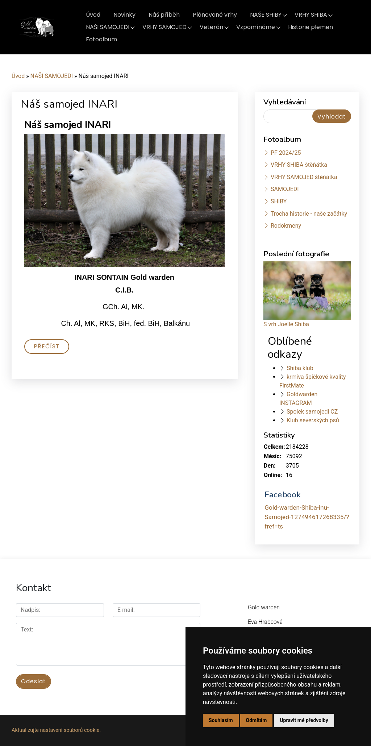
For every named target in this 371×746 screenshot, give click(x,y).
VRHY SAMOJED (164, 27)
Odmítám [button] (256, 720)
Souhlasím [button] (221, 720)
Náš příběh (164, 15)
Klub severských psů (313, 420)
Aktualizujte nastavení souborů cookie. (56, 730)
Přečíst (47, 346)
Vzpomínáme (255, 27)
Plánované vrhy (215, 15)
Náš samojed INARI (67, 125)
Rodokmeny (286, 225)
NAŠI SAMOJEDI (107, 27)
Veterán (211, 27)
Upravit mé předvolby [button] (304, 720)
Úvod (93, 15)
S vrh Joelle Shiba (286, 324)
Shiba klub (300, 368)
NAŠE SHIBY (266, 15)
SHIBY (279, 201)
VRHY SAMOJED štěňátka (304, 177)
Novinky (124, 15)
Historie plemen (310, 27)
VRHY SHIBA (311, 15)
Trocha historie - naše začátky (309, 213)
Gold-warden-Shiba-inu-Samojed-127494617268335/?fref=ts (306, 517)
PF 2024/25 (286, 152)
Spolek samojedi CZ (312, 411)
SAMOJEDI (285, 189)
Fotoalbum (101, 39)
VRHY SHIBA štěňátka (299, 164)
